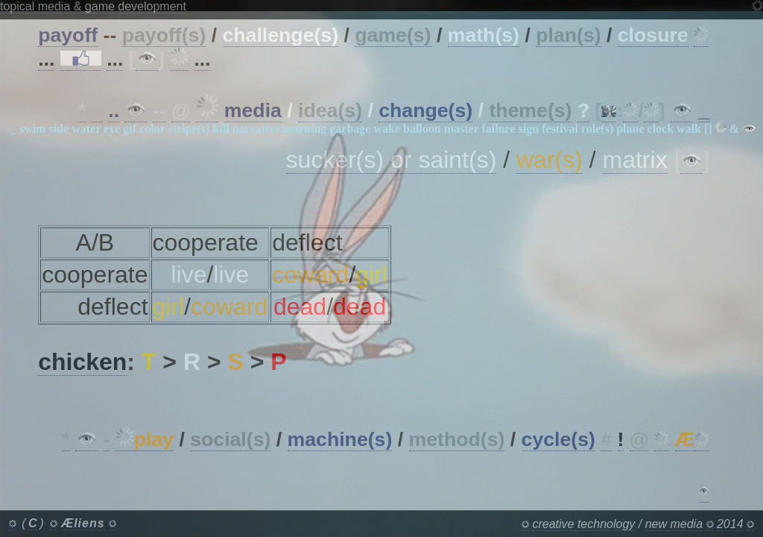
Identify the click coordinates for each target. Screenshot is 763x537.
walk (689, 128)
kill (220, 128)
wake (386, 128)
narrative (256, 128)
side (59, 128)
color (152, 128)
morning (305, 128)
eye (112, 128)
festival (560, 128)
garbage (349, 128)
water (86, 128)
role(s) (597, 128)
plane (630, 128)
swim (32, 128)
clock (661, 128)
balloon (422, 128)
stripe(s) (188, 128)
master (461, 128)
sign (529, 128)
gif (129, 128)
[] (708, 128)
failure (498, 128)
